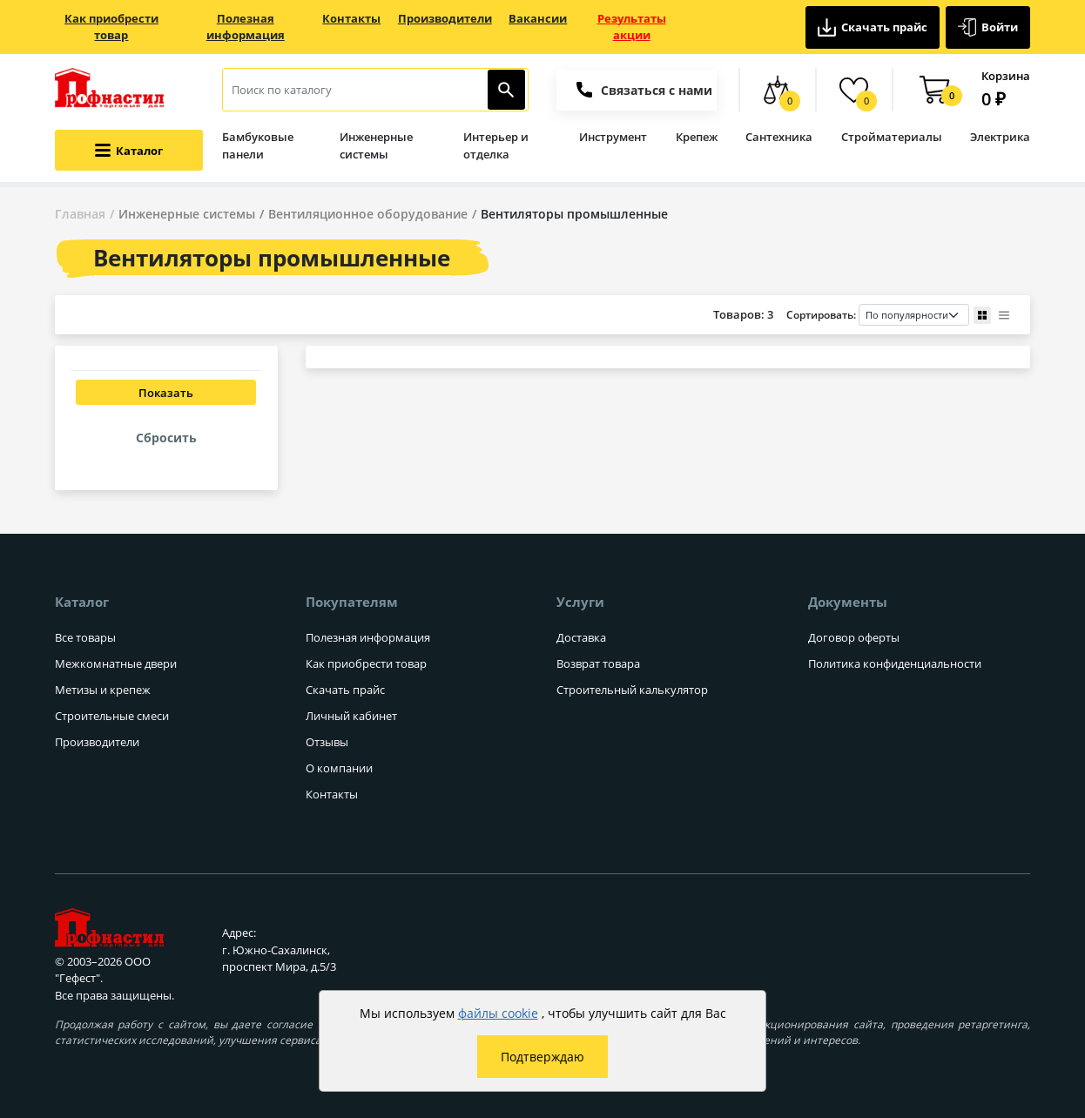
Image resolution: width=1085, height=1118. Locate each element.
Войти (988, 27)
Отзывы (327, 742)
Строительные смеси (112, 716)
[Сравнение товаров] (777, 89)
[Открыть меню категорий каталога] (129, 150)
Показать (165, 393)
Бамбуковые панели (257, 145)
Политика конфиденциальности (894, 663)
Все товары (85, 637)
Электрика (1000, 137)
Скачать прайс (873, 27)
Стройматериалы (891, 137)
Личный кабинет (351, 716)
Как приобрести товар (111, 27)
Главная (80, 213)
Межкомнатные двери (116, 663)
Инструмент (613, 137)
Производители (445, 18)
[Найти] (506, 90)
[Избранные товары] (854, 89)
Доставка (581, 637)
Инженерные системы (376, 145)
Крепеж (697, 137)
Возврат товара (598, 663)
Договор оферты (854, 637)
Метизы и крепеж (103, 689)
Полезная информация (245, 27)
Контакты (351, 18)
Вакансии (538, 18)
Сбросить (166, 437)
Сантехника (778, 137)
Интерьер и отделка (496, 145)
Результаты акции (631, 27)
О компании (339, 768)
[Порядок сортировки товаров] (914, 315)
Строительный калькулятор (632, 689)
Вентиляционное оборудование (368, 213)
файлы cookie (498, 1013)
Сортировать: (877, 315)
